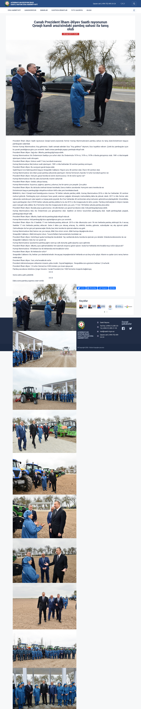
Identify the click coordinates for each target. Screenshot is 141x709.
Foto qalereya (77, 10)
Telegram (104, 288)
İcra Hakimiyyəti (14, 10)
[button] (104, 312)
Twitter (82, 288)
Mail (113, 288)
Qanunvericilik (30, 10)
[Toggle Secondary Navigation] (134, 10)
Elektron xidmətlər (59, 10)
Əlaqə (89, 10)
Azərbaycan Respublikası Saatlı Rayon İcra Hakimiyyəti (24, 3)
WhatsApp (93, 288)
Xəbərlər (44, 10)
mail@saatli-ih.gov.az (107, 331)
